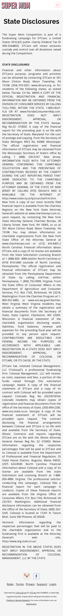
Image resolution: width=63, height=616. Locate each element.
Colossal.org (21, 592)
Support (42, 584)
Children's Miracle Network (18, 600)
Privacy (30, 584)
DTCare (33, 592)
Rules (10, 584)
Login (52, 584)
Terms (20, 584)
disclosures (31, 604)
